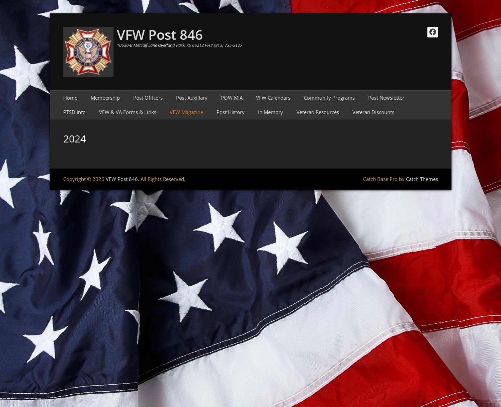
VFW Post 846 (160, 34)
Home (70, 97)
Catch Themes (422, 179)
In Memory (270, 112)
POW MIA (232, 97)
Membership (105, 97)
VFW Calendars (273, 97)
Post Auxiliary (191, 97)
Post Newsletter (386, 97)
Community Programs (329, 97)
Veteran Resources (318, 112)
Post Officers (148, 97)
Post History (231, 112)
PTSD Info (74, 112)
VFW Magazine (186, 112)
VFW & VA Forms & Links (127, 112)
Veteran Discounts (373, 112)
